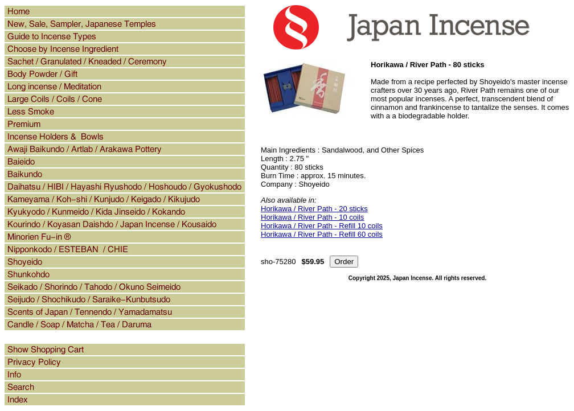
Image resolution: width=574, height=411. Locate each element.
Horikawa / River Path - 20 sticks (314, 208)
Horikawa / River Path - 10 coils (312, 217)
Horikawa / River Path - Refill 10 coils (322, 225)
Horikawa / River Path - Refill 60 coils (322, 234)
